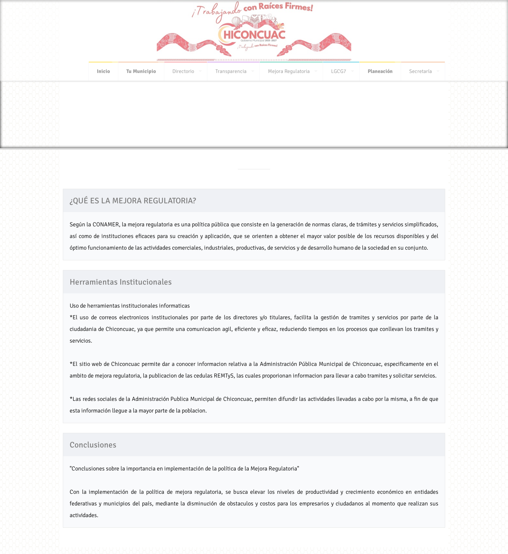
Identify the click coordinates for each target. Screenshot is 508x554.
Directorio (183, 69)
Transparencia (231, 69)
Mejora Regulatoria (289, 69)
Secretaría (420, 69)
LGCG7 (338, 69)
